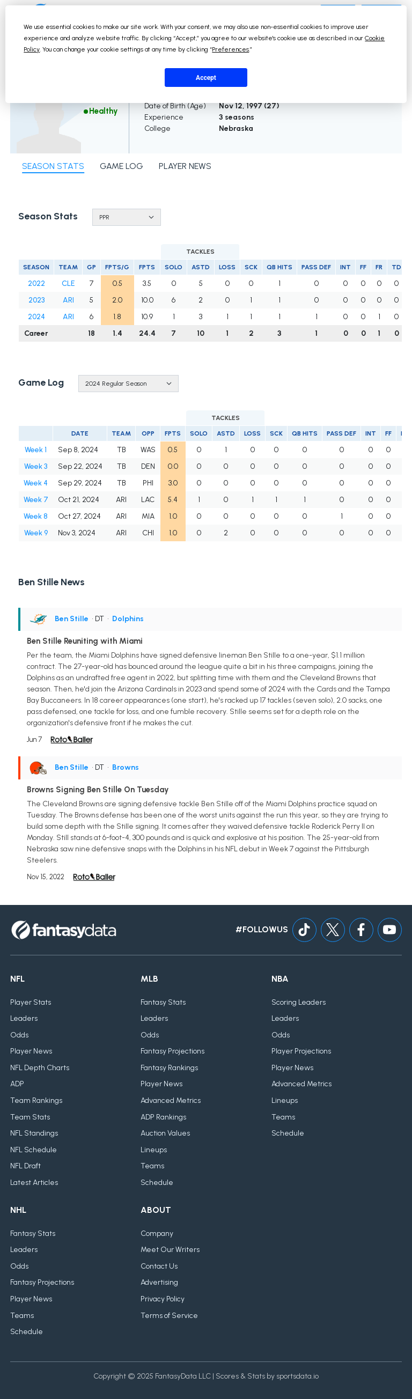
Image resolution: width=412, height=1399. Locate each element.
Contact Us (159, 1266)
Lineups (154, 1149)
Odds (19, 1035)
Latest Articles (34, 1182)
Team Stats (30, 1117)
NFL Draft (25, 1165)
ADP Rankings (163, 1117)
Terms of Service (169, 1315)
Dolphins (128, 618)
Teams (152, 1165)
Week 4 (36, 483)
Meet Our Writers (170, 1249)
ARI (68, 300)
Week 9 (36, 532)
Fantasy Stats (163, 1002)
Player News (31, 1051)
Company (157, 1233)
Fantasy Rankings (169, 1067)
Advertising (159, 1282)
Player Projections (301, 1051)
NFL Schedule (33, 1149)
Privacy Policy (163, 1299)
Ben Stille (72, 618)
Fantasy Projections (172, 1051)
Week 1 (36, 449)
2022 (36, 283)
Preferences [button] (230, 49)
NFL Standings (34, 1133)
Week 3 (35, 466)
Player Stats (30, 1002)
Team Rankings (36, 1100)
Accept (206, 78)
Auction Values (165, 1133)
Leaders (24, 1018)
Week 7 (36, 499)
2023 (36, 300)
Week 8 (36, 516)
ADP (17, 1083)
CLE (68, 283)
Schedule (157, 1182)
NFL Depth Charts (39, 1067)
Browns (125, 767)
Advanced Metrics (171, 1100)
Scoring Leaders (298, 1002)
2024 (36, 316)
